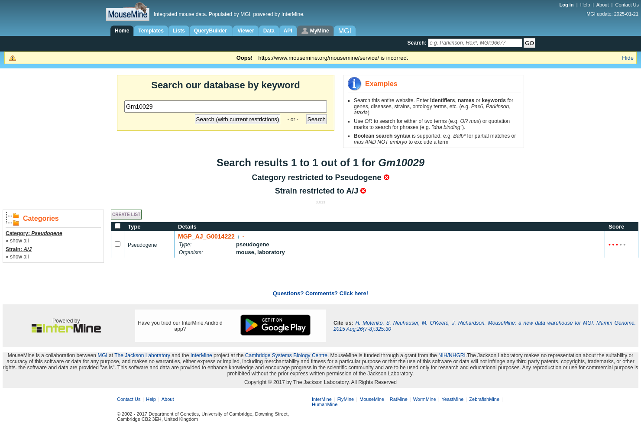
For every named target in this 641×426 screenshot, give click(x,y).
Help (585, 4)
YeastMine (452, 399)
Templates (150, 31)
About (602, 4)
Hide (628, 58)
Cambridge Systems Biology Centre (286, 355)
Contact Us (627, 4)
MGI (102, 355)
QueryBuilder (211, 31)
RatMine (399, 399)
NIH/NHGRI (452, 355)
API (288, 31)
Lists (179, 31)
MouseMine (371, 399)
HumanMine (324, 404)
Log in (567, 4)
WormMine (424, 399)
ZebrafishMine (484, 399)
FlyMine (345, 399)
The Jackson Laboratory (142, 355)
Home (122, 31)
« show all (17, 241)
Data (269, 31)
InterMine (201, 355)
